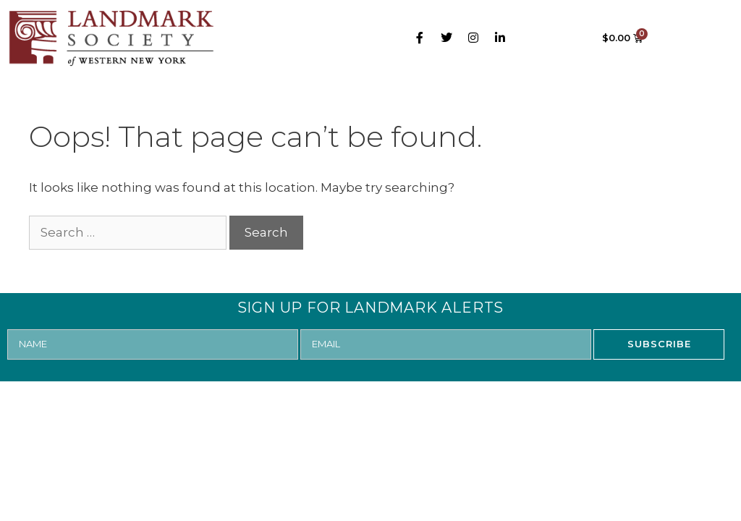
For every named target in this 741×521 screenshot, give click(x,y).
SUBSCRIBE (659, 344)
